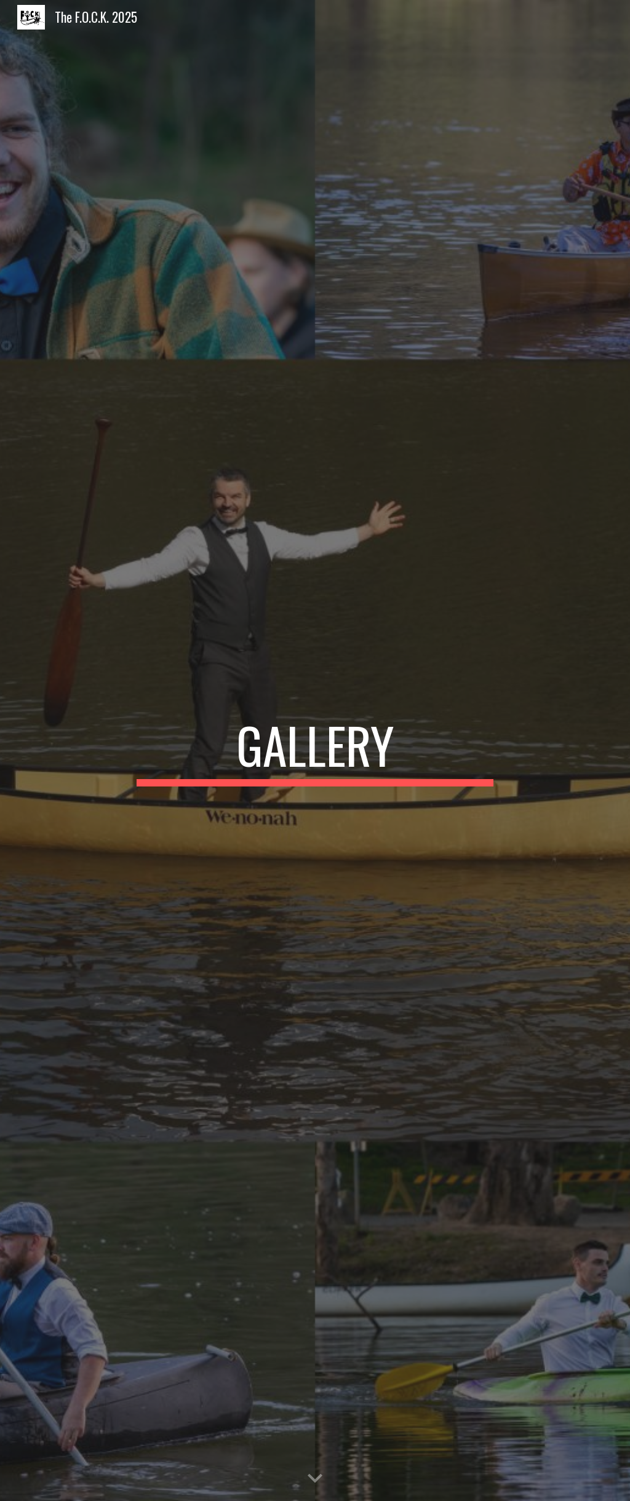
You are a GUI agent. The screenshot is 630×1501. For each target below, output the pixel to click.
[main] (315, 750)
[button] (315, 1479)
